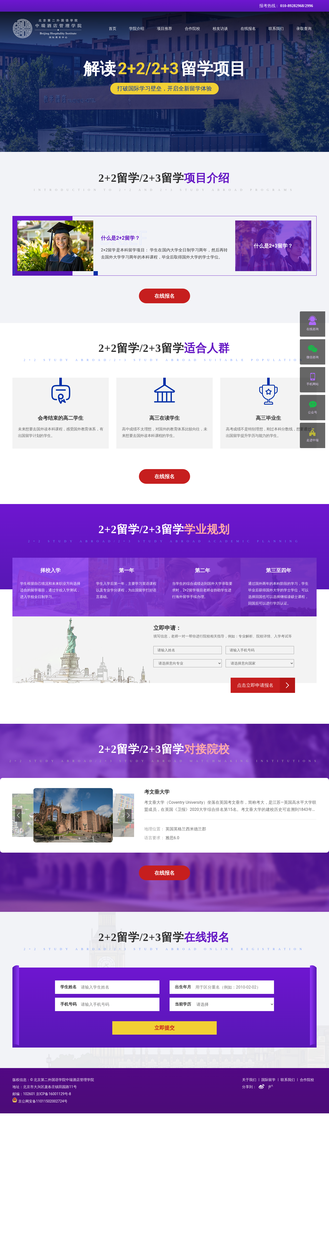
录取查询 (304, 28)
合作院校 (192, 28)
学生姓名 (68, 987)
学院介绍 (136, 28)
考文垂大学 (157, 792)
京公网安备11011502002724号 (39, 1101)
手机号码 (68, 1004)
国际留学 (268, 1080)
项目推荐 (164, 28)
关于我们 (249, 1080)
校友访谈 (220, 28)
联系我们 (276, 28)
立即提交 (164, 1028)
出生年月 (183, 987)
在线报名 (248, 28)
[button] (18, 815)
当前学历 (183, 1004)
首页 (112, 28)
